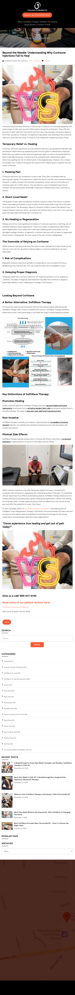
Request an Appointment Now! (37, 15)
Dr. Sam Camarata (33, 61)
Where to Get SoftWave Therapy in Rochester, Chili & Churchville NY (42, 794)
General (47, 61)
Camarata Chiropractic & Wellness (37, 508)
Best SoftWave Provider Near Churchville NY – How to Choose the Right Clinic (41, 824)
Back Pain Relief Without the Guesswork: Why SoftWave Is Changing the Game (42, 813)
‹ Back (6, 622)
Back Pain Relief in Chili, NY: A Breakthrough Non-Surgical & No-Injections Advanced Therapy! (40, 778)
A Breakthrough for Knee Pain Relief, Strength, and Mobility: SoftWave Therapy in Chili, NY (43, 764)
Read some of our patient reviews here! (26, 602)
